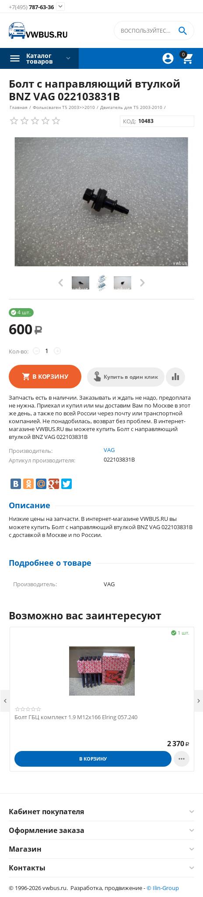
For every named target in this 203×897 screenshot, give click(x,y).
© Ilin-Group (163, 888)
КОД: (129, 121)
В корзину (50, 376)
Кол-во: (18, 351)
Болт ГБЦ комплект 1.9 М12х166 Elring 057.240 (75, 717)
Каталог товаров (39, 58)
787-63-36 (31, 7)
